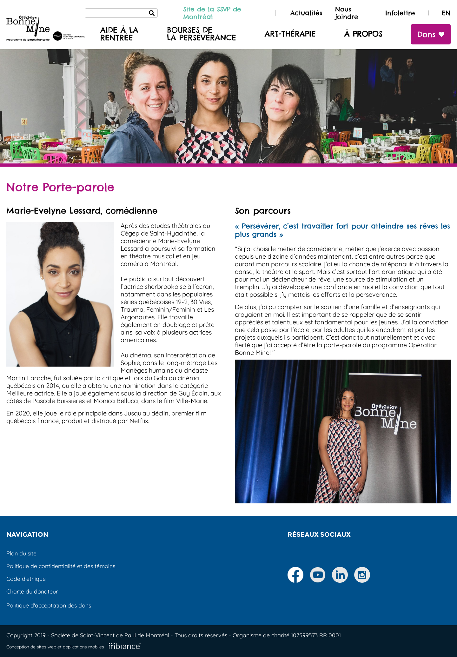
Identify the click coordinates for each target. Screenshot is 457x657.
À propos (363, 34)
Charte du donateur (32, 591)
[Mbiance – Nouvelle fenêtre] (125, 646)
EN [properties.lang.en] (446, 13)
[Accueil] (45, 29)
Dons (430, 34)
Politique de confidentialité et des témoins (60, 566)
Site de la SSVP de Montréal (212, 13)
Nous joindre (346, 13)
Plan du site (21, 553)
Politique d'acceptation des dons (48, 605)
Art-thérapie (290, 34)
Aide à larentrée (119, 34)
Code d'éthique (26, 578)
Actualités (306, 13)
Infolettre (400, 13)
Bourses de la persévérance (201, 34)
